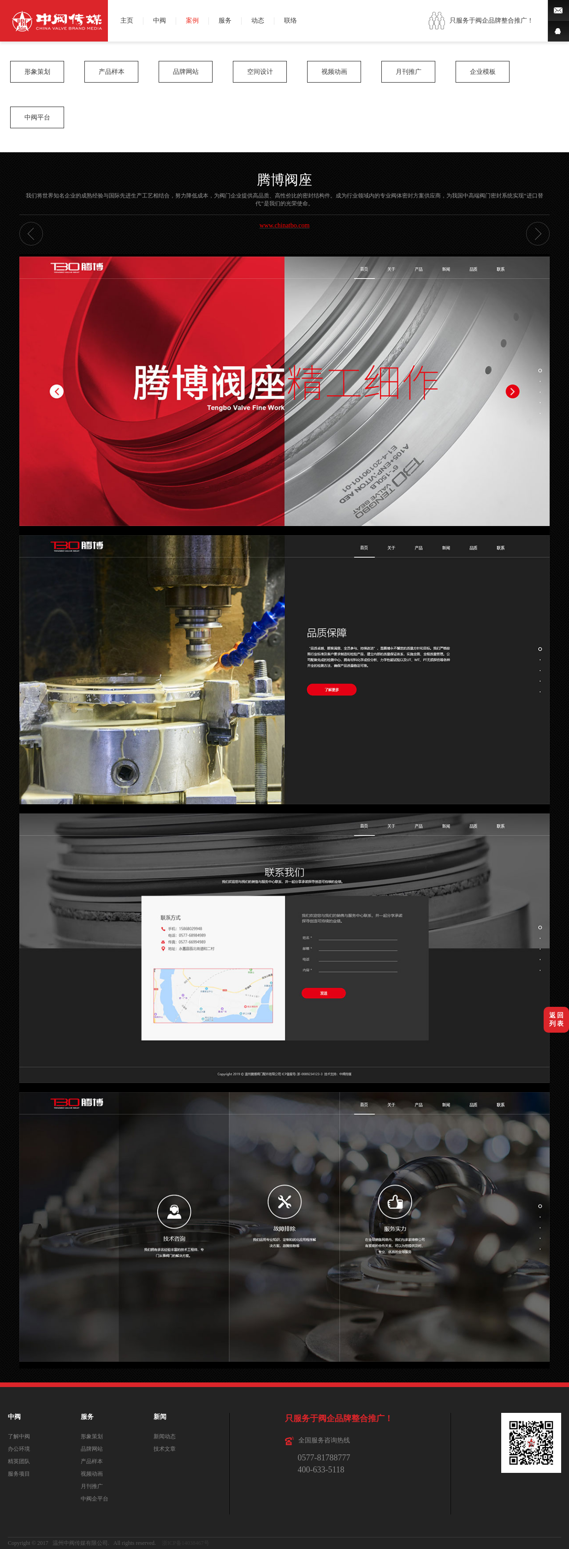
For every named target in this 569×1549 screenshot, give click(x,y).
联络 (290, 21)
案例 (192, 21)
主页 (126, 21)
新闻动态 (165, 1436)
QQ (558, 31)
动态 (257, 21)
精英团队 (19, 1461)
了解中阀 (19, 1436)
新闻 (160, 1416)
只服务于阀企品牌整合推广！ (491, 20)
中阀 (159, 21)
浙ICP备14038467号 (185, 1543)
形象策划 (37, 71)
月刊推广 (408, 71)
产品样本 (111, 71)
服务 (225, 21)
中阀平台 (37, 117)
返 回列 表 (556, 1019)
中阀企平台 (94, 1498)
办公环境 (19, 1449)
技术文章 (165, 1449)
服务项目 (19, 1474)
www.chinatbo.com (285, 225)
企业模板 (483, 71)
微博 (558, 10)
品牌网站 (186, 71)
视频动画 (334, 71)
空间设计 (260, 71)
